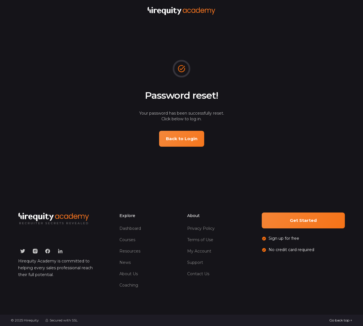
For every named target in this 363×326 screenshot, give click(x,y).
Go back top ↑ (340, 320)
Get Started (303, 220)
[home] (181, 11)
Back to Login (181, 138)
